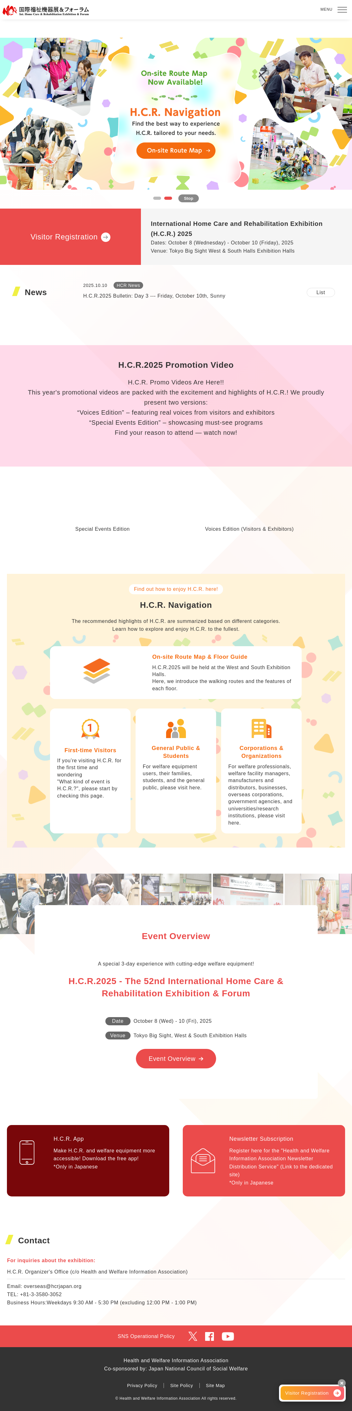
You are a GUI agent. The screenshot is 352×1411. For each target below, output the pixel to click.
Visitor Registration (307, 1393)
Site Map (215, 1385)
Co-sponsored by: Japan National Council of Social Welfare (176, 1368)
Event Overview (171, 1058)
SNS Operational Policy (146, 1336)
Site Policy (181, 1385)
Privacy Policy (142, 1385)
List (320, 292)
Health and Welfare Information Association (176, 1360)
